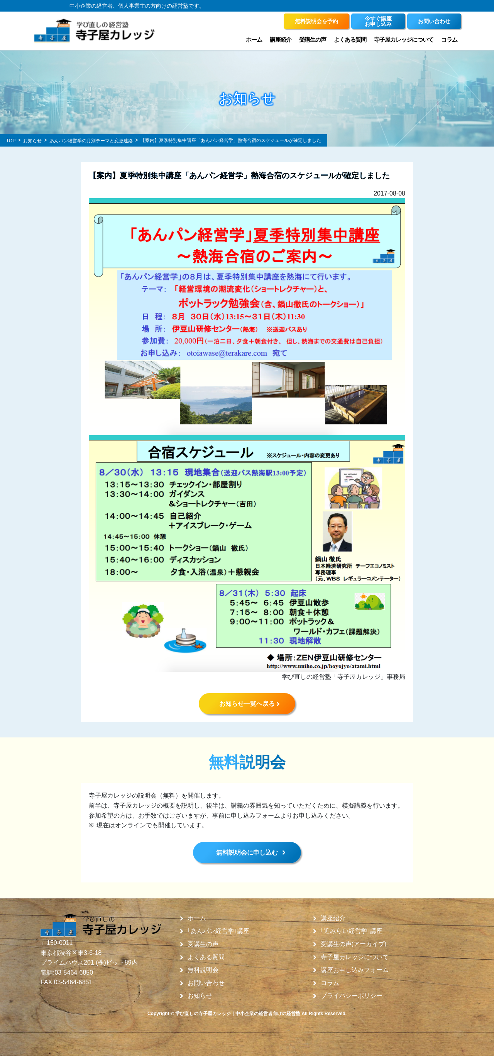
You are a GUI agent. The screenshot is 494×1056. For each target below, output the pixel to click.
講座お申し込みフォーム (355, 970)
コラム (449, 39)
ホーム (254, 39)
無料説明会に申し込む (247, 852)
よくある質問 (350, 39)
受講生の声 (312, 39)
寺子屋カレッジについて (403, 39)
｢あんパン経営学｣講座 (218, 931)
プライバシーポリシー (351, 996)
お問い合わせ (206, 983)
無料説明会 (203, 970)
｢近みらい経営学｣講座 (351, 931)
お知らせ (200, 996)
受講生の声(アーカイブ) (354, 944)
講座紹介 (280, 39)
